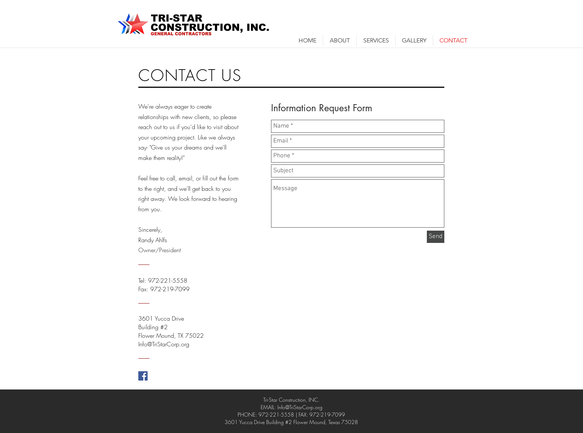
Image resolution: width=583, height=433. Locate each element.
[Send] (435, 237)
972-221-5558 (167, 280)
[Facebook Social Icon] (143, 376)
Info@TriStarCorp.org (299, 407)
